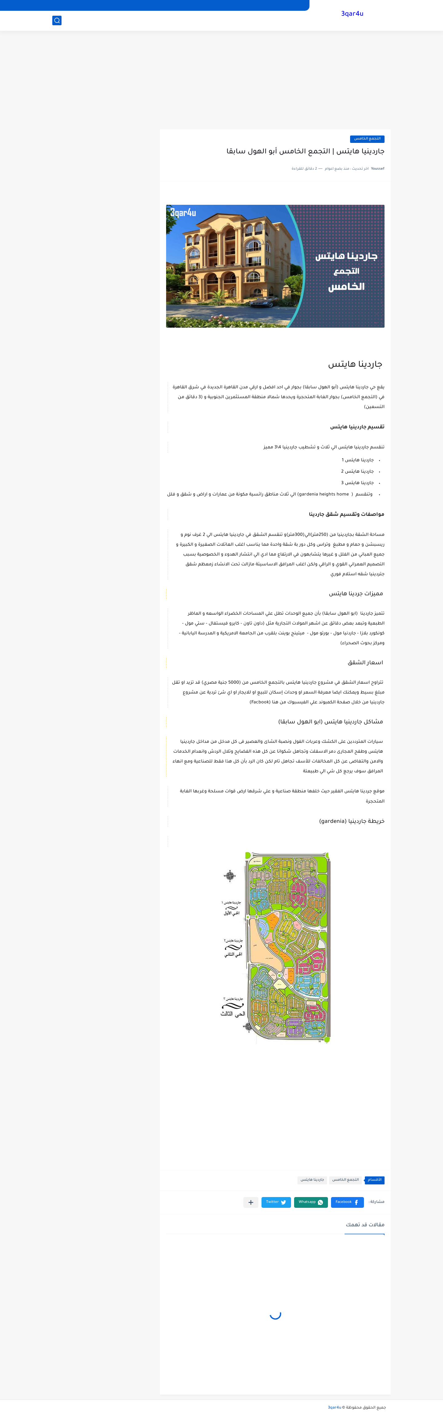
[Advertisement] (221, 80)
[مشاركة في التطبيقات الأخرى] (250, 1202)
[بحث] (57, 20)
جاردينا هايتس (312, 1180)
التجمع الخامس (367, 139)
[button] (347, 1202)
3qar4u (352, 14)
